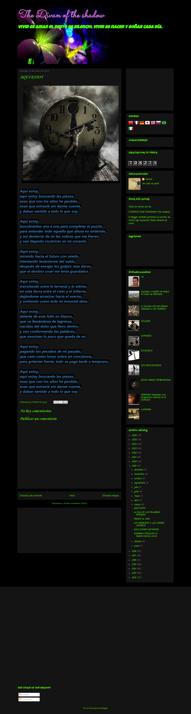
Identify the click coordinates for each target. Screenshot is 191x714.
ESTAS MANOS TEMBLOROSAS (156, 380)
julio (136, 487)
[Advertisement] (69, 530)
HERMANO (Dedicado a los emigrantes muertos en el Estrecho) (153, 397)
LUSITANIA (146, 409)
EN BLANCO (146, 350)
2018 (134, 551)
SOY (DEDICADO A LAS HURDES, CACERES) (149, 524)
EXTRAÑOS (146, 336)
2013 (134, 573)
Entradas (24, 694)
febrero (138, 541)
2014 (134, 568)
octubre (138, 478)
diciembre (139, 469)
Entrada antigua (111, 495)
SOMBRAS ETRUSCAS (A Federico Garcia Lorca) (145, 535)
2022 (134, 452)
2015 (134, 564)
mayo (137, 496)
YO (142, 277)
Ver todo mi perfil (150, 183)
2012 (134, 577)
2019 (134, 466)
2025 (134, 439)
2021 (134, 457)
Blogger (104, 708)
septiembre (140, 483)
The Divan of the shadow (60, 15)
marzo (137, 504)
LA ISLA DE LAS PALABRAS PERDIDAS (147, 513)
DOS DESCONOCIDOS (151, 365)
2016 (134, 560)
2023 (134, 448)
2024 (134, 444)
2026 (134, 435)
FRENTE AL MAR (142, 519)
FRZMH (148, 179)
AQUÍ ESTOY (139, 508)
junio (136, 491)
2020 (134, 461)
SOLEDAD (145, 321)
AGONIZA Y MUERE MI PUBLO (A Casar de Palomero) (155, 293)
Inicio (72, 495)
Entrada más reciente (31, 495)
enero (137, 546)
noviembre (139, 474)
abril (136, 500)
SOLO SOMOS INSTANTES (146, 529)
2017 (134, 555)
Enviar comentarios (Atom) (75, 503)
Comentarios (25, 699)
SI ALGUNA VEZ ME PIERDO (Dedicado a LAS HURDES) (154, 308)
